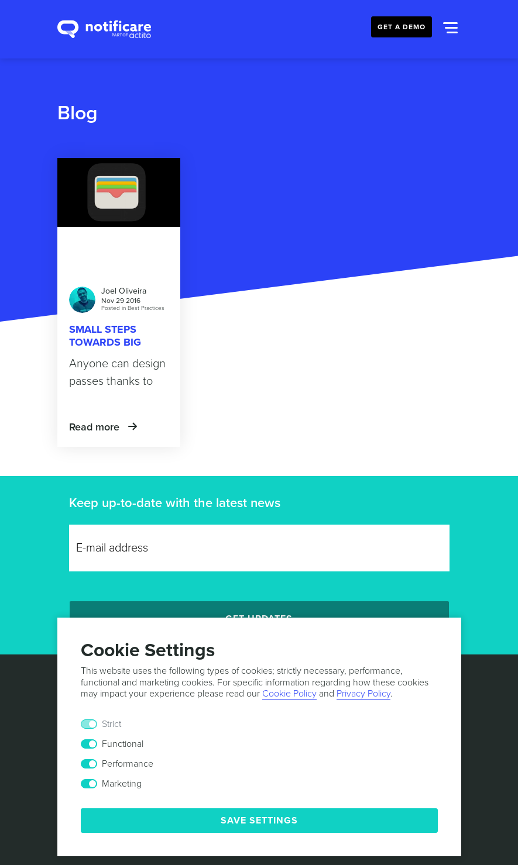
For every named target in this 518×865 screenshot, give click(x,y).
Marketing (122, 784)
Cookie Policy (289, 693)
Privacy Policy (363, 693)
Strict (111, 724)
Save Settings (259, 820)
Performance (127, 764)
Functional (122, 744)
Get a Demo (402, 27)
